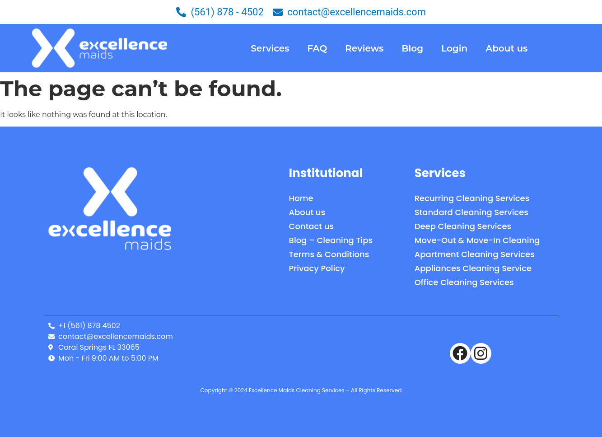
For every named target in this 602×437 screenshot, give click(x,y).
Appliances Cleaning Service (473, 268)
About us (506, 48)
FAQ (317, 48)
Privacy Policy (317, 268)
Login (454, 48)
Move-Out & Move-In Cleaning (477, 240)
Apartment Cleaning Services (475, 254)
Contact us (311, 226)
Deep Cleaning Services (463, 226)
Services (270, 48)
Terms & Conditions (329, 254)
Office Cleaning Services (464, 282)
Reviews (364, 48)
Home (301, 198)
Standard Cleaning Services (471, 212)
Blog (412, 48)
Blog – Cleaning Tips (331, 240)
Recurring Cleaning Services (472, 198)
